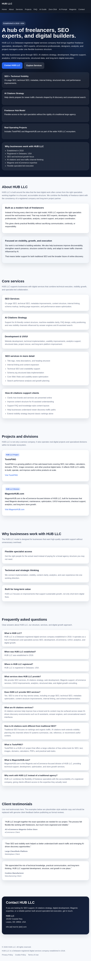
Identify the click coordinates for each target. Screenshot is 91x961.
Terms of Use (33, 955)
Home (4, 9)
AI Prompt (63, 9)
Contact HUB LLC (12, 65)
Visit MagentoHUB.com (14, 509)
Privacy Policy (7, 955)
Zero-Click (53, 9)
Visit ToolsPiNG (11, 475)
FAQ (35, 9)
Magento (72, 9)
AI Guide (42, 9)
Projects (28, 9)
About (11, 9)
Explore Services (34, 65)
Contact (81, 9)
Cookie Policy (20, 955)
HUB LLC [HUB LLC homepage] (7, 3)
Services (19, 9)
